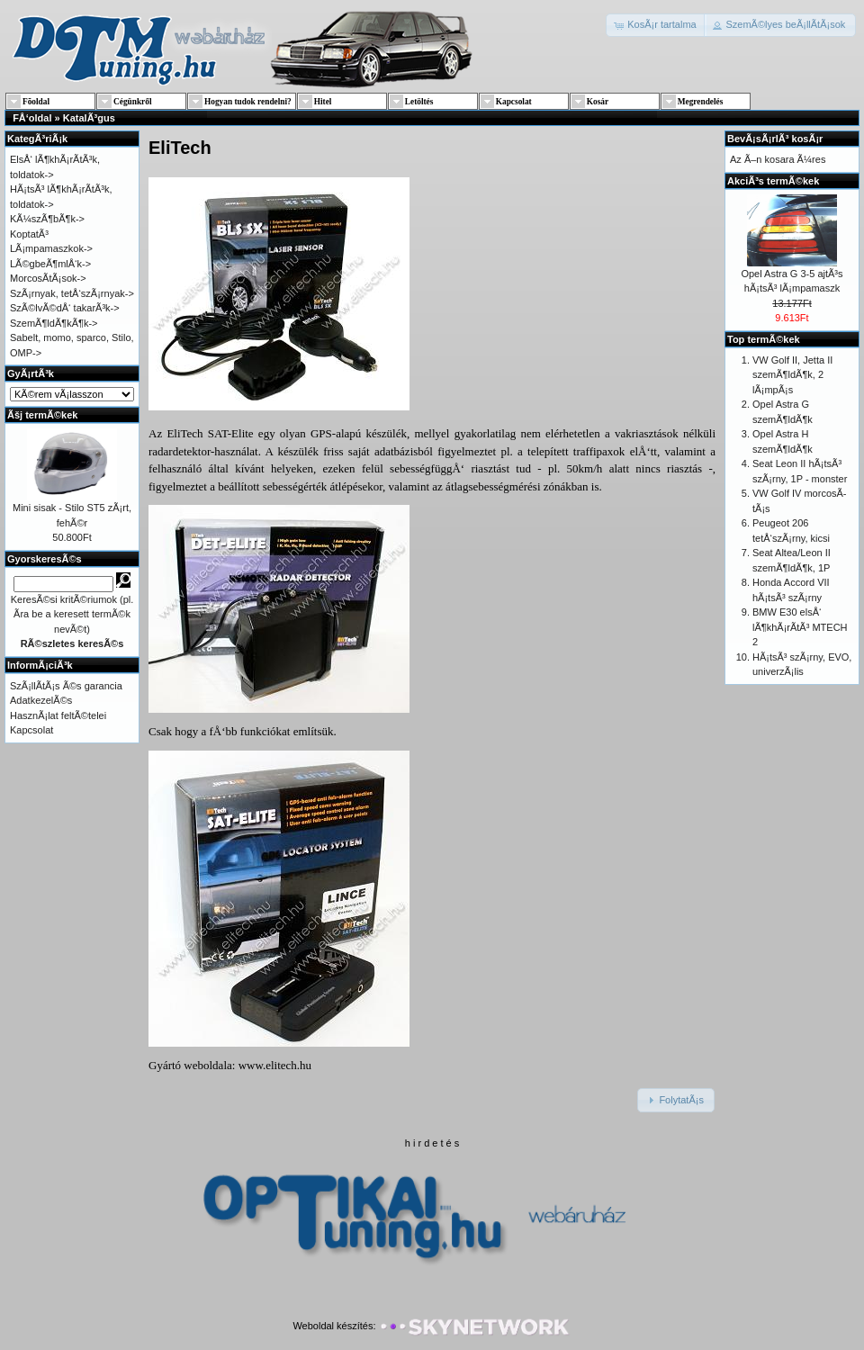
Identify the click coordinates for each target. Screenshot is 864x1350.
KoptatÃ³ (29, 234)
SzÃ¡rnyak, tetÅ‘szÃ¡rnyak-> (72, 293)
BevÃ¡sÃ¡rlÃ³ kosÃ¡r (775, 138)
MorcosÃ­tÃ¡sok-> (48, 278)
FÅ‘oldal (32, 117)
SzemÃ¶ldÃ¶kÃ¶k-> (54, 323)
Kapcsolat (31, 729)
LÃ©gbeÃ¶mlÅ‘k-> (50, 263)
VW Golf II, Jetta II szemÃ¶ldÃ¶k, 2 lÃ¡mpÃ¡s (792, 375)
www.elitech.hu (274, 1065)
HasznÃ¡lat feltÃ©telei (58, 715)
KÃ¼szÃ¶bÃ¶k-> (47, 218)
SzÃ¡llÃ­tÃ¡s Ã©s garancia (66, 685)
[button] (656, 25)
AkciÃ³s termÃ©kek (773, 181)
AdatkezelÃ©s (41, 700)
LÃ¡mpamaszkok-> (51, 248)
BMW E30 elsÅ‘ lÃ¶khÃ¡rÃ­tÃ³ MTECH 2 (800, 627)
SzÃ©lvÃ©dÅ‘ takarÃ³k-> (65, 307)
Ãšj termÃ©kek (42, 415)
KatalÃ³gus (89, 117)
